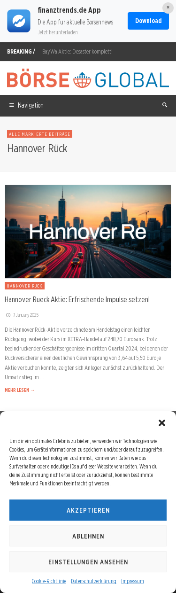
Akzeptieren (88, 510)
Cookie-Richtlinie (49, 581)
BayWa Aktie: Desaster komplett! (77, 51)
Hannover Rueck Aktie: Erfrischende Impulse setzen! (77, 299)
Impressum (132, 581)
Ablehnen (88, 536)
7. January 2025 (21, 315)
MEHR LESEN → (20, 390)
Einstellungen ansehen (88, 562)
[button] (162, 423)
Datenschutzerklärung (93, 581)
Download (148, 20)
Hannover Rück (25, 286)
